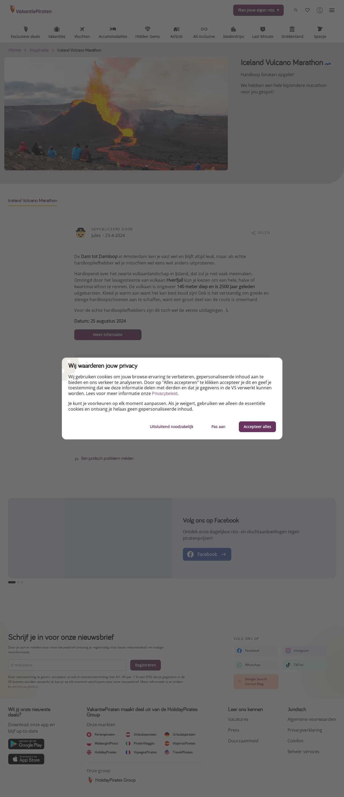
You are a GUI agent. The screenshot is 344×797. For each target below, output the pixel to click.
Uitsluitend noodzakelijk (171, 426)
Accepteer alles (257, 426)
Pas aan (218, 426)
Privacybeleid (165, 393)
